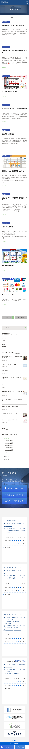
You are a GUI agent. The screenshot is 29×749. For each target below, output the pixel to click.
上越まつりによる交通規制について (13, 171)
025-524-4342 (8, 526)
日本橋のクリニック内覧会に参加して (11, 413)
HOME (12, 17)
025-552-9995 (8, 573)
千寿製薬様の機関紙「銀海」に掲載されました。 (12, 392)
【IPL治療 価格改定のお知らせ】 (10, 420)
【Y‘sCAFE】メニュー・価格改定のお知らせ (12, 399)
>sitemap (14, 740)
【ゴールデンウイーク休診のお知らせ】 (11, 385)
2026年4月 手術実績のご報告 (9, 364)
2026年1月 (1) (9, 450)
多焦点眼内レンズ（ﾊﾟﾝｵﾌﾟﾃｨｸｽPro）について (12, 378)
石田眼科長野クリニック (12, 662)
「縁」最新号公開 (7, 227)
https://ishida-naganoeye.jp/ (12, 673)
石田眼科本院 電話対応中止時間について (14, 52)
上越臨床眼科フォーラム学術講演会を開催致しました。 (12, 357)
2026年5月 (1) (9, 440)
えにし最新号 (5, 370)
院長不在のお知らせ (8, 134)
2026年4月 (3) (9, 443)
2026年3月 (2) (9, 445)
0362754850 (8, 623)
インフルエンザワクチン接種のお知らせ (14, 109)
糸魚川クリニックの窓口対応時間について (14, 199)
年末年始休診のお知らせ (9, 91)
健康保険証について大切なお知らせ (13, 25)
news (5, 21)
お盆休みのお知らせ (8, 265)
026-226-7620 (8, 667)
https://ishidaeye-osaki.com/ (13, 630)
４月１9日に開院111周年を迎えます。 (11, 407)
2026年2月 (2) (9, 447)
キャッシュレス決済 (8, 295)
